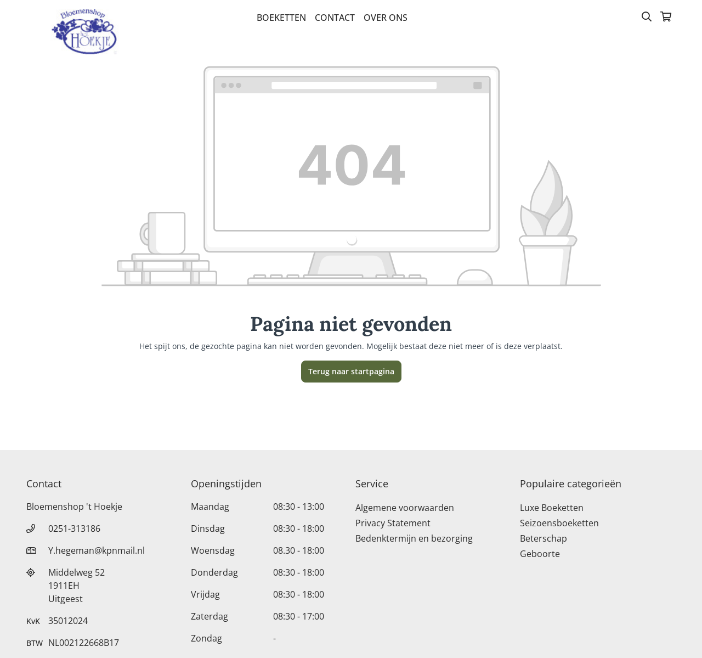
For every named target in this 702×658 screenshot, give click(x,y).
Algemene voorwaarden (404, 508)
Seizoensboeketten (559, 523)
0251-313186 (74, 528)
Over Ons (385, 18)
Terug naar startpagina (351, 371)
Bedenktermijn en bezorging (414, 538)
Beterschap (543, 538)
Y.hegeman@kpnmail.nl (96, 550)
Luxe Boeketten (552, 508)
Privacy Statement (393, 523)
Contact (335, 18)
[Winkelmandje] (666, 17)
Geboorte (540, 554)
